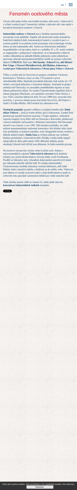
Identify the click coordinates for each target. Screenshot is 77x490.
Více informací (68, 484)
